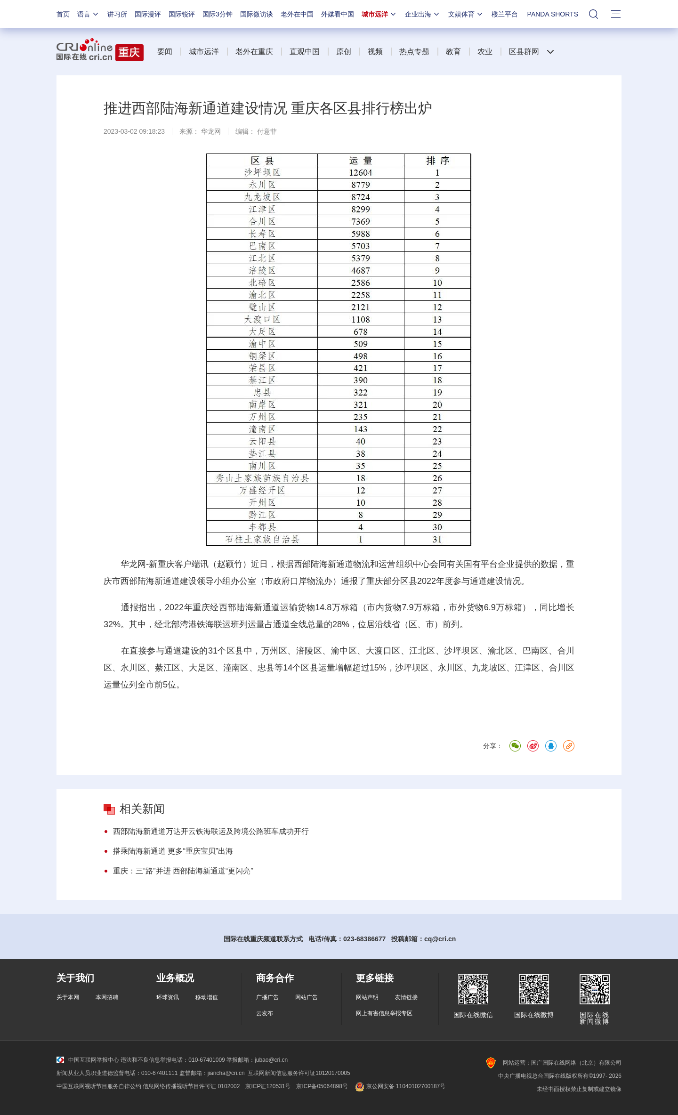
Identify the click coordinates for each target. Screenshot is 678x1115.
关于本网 (67, 997)
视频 (375, 52)
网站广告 (306, 997)
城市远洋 (379, 14)
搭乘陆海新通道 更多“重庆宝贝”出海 (173, 851)
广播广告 (267, 997)
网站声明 (367, 997)
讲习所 (117, 14)
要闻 (164, 52)
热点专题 (414, 52)
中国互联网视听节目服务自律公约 (98, 1086)
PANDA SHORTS (552, 14)
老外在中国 (297, 14)
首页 (63, 14)
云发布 (264, 1013)
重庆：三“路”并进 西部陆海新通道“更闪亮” (183, 871)
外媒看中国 (337, 14)
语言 (88, 14)
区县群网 (524, 52)
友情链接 (406, 997)
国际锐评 (182, 14)
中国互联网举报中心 (87, 1060)
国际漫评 (148, 14)
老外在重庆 (254, 52)
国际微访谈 (256, 14)
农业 (484, 52)
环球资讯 (167, 997)
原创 (343, 52)
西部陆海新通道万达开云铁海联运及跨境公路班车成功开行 (211, 831)
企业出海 (423, 14)
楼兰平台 (505, 14)
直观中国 (305, 52)
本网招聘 (107, 997)
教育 (453, 52)
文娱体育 (466, 14)
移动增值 (206, 997)
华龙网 (211, 131)
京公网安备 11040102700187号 (399, 1086)
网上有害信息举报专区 (384, 1013)
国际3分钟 (217, 14)
